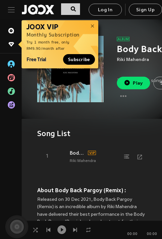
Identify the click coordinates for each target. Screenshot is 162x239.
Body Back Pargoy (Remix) (78, 153)
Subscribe (79, 59)
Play (133, 83)
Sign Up (145, 10)
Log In (105, 10)
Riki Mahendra (133, 59)
